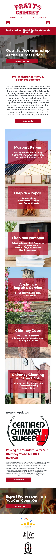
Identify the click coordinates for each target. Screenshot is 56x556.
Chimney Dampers (35, 338)
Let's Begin (28, 121)
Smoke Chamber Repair (28, 200)
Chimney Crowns (20, 155)
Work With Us (19, 506)
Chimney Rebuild (21, 152)
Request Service (22, 61)
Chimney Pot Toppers (28, 340)
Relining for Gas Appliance (27, 293)
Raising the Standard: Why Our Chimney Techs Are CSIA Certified (27, 454)
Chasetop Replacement (28, 336)
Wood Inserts (21, 247)
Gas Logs (22, 245)
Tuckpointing (36, 152)
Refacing (16, 243)
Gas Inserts (32, 245)
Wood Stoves (34, 247)
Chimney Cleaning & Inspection (28, 383)
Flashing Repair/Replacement (28, 157)
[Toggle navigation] (8, 22)
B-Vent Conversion (28, 295)
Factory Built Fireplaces (32, 243)
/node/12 (48, 22)
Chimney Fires (28, 388)
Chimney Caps (18, 338)
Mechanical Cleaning (28, 385)
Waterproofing (36, 155)
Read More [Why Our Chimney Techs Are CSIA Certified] (19, 479)
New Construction (28, 250)
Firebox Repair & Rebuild (28, 203)
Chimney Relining (27, 198)
